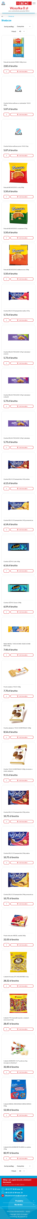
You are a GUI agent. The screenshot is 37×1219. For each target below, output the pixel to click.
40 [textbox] (20, 31)
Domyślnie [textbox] (20, 26)
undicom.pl (22, 1217)
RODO (28, 1211)
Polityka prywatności (15, 1211)
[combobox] (24, 26)
